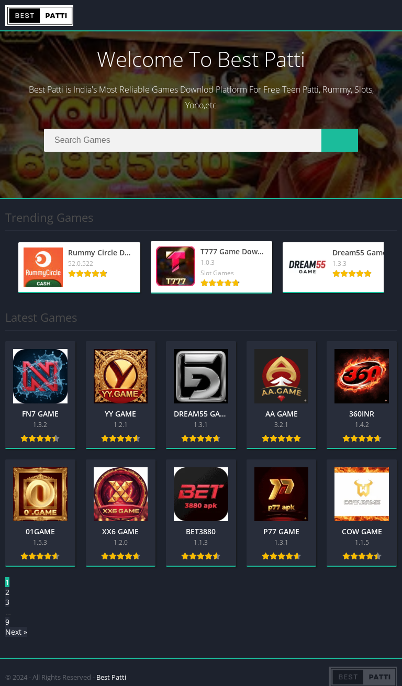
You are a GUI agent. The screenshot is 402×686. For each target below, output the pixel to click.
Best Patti (111, 677)
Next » (16, 632)
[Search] (201, 140)
